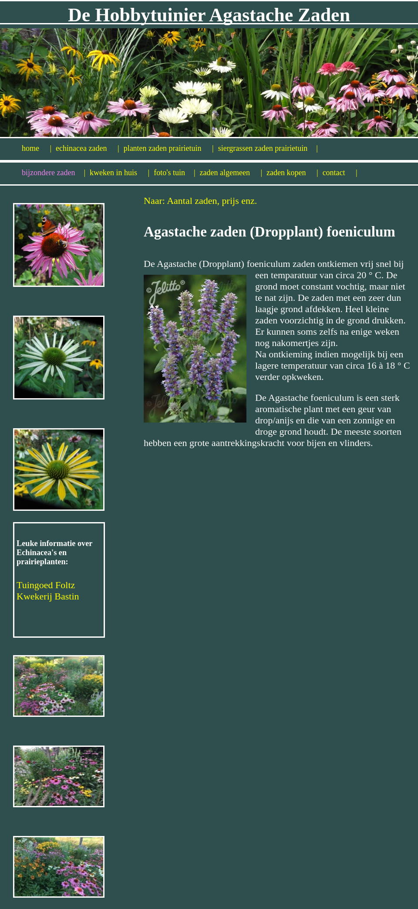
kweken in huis (119, 172)
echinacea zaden (87, 148)
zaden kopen (292, 172)
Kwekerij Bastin (48, 596)
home (36, 148)
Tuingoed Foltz (46, 584)
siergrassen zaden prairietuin (268, 148)
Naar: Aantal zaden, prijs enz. (200, 200)
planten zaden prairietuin (169, 148)
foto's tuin (174, 172)
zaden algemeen (231, 172)
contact (340, 172)
